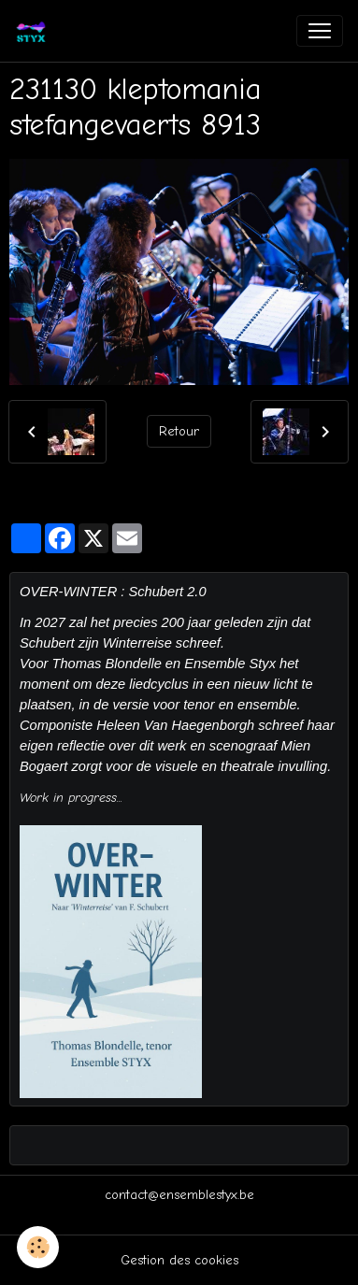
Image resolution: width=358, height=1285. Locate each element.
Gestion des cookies (179, 1260)
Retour (179, 431)
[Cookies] (38, 1247)
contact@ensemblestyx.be (179, 1195)
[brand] (34, 31)
